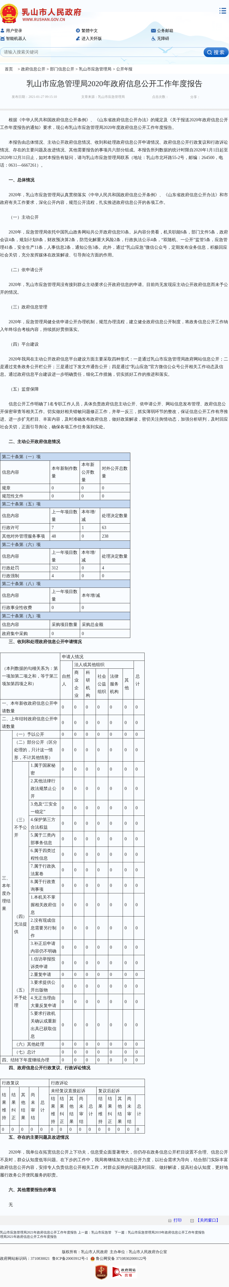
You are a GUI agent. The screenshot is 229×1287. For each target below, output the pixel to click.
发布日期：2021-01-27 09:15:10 (34, 97)
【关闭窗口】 (208, 1220)
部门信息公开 (61, 69)
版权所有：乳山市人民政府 (85, 1252)
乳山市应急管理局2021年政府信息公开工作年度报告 (38, 1232)
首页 (9, 69)
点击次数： (160, 97)
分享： (195, 97)
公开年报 (123, 69)
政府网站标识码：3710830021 (25, 1258)
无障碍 (160, 38)
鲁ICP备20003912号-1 (70, 1258)
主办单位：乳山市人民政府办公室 (138, 1252)
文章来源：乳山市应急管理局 (103, 97)
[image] (216, 52)
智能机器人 (13, 38)
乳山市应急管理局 (94, 69)
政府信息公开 (32, 69)
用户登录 (11, 30)
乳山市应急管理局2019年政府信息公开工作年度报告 (166, 1232)
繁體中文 (87, 30)
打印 (178, 1220)
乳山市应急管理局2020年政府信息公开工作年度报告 (114, 83)
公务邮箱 (162, 30)
